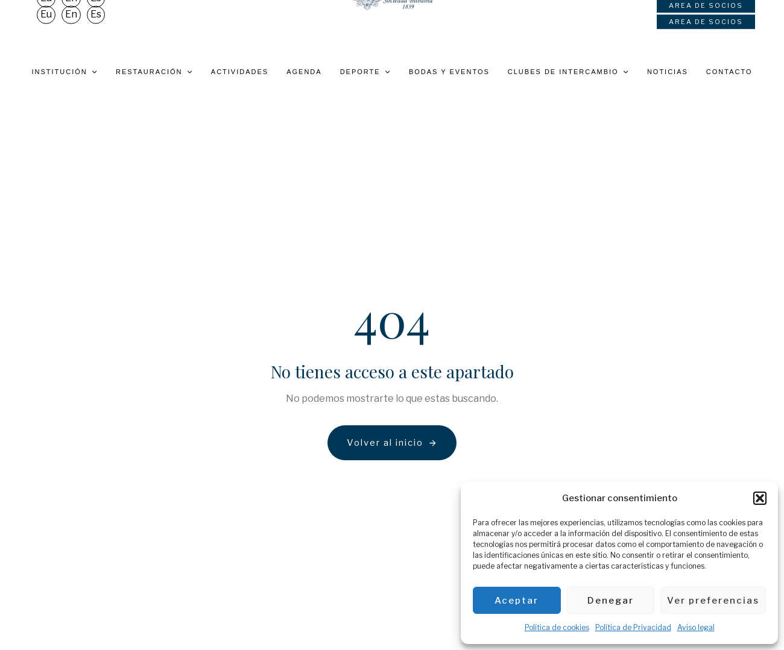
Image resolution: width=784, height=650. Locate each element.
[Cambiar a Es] (95, 28)
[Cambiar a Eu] (46, 28)
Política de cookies (557, 627)
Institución (64, 71)
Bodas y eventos (449, 71)
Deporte (365, 71)
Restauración (154, 71)
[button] (760, 498)
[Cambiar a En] (71, 28)
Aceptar (517, 600)
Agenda (303, 71)
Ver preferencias (713, 600)
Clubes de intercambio (568, 71)
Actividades (239, 71)
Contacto (729, 71)
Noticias (667, 71)
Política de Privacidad (633, 627)
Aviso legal (696, 627)
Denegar (610, 600)
